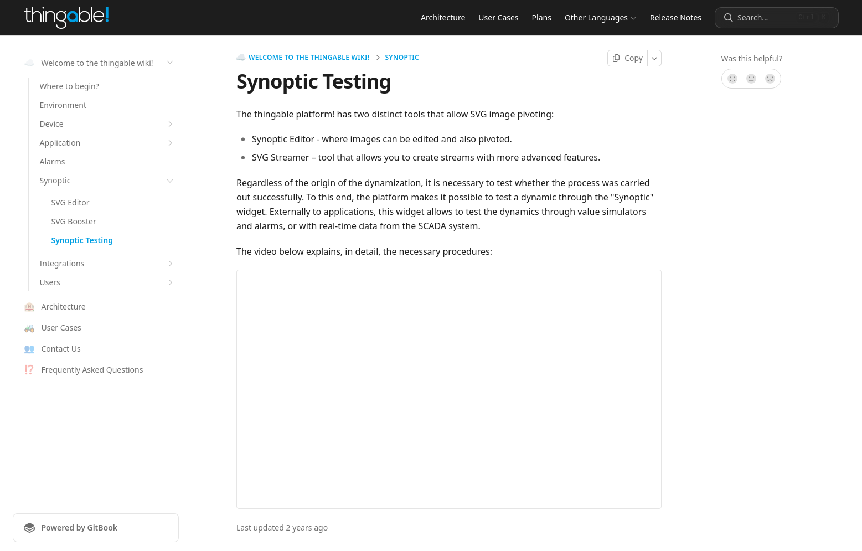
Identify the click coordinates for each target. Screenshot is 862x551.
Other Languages (600, 17)
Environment (63, 105)
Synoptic (108, 180)
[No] (771, 78)
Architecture (443, 17)
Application (108, 142)
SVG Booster (73, 221)
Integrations (108, 263)
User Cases (498, 17)
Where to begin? (69, 86)
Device (108, 124)
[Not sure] (751, 78)
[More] (655, 58)
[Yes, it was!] (732, 78)
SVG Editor (70, 202)
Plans (541, 17)
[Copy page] (627, 58)
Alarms (52, 161)
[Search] (764, 18)
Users (108, 282)
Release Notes (675, 17)
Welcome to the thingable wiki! (302, 57)
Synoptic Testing (82, 240)
